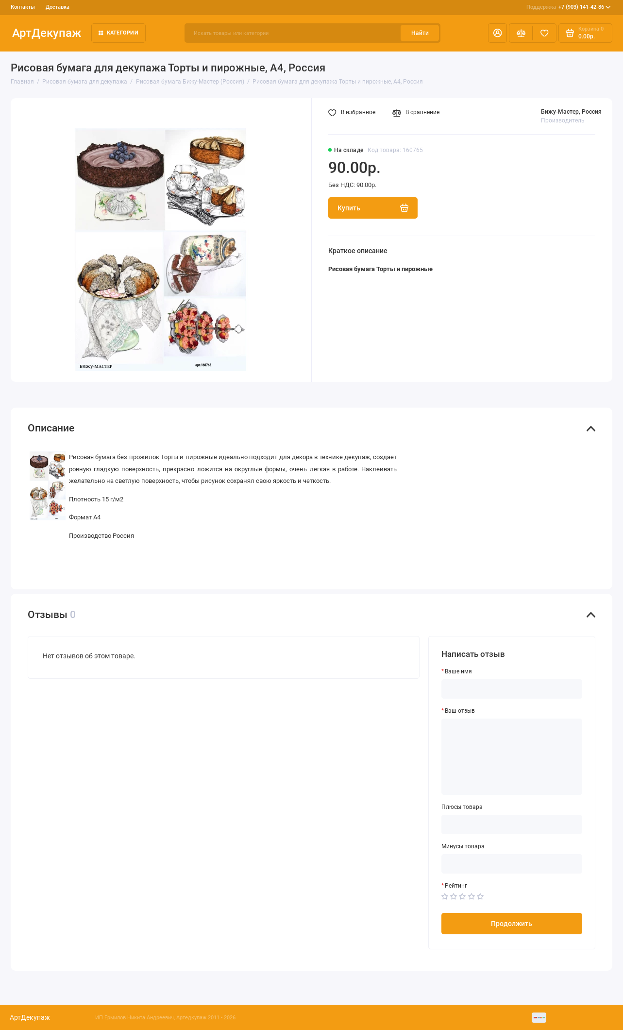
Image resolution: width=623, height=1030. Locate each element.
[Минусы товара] (511, 864)
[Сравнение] (520, 33)
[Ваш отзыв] (511, 757)
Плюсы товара (462, 807)
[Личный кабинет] (497, 33)
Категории (118, 32)
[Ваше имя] (511, 689)
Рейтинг (456, 885)
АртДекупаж (46, 33)
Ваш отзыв (460, 710)
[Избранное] (544, 33)
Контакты (23, 6)
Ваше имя (458, 671)
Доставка (57, 6)
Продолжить (511, 923)
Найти (420, 33)
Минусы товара (463, 846)
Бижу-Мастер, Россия (571, 111)
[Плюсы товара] (511, 824)
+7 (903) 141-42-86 (568, 7)
